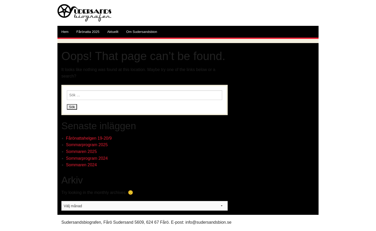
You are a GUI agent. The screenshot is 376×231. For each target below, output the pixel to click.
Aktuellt (113, 32)
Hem (64, 32)
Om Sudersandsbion (141, 32)
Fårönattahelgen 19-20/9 (89, 138)
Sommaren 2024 (81, 165)
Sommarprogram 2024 (87, 158)
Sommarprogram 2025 (87, 145)
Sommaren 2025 (81, 151)
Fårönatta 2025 (87, 32)
